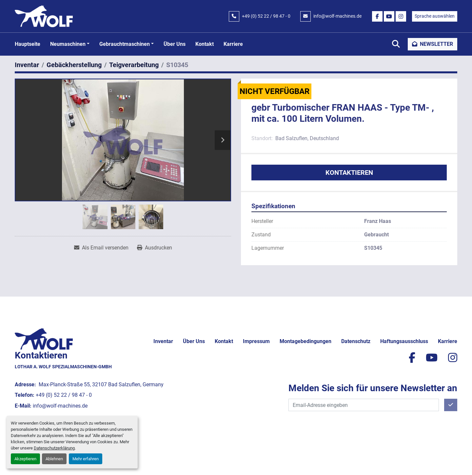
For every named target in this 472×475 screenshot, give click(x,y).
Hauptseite (27, 44)
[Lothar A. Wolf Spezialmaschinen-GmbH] (44, 338)
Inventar (163, 341)
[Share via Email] (101, 248)
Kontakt (204, 44)
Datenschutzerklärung (54, 448)
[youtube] (389, 16)
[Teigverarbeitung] (134, 65)
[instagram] (401, 16)
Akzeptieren (25, 458)
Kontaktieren (349, 172)
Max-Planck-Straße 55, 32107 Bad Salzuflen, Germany (100, 384)
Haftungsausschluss (404, 341)
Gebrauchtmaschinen (124, 44)
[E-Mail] (363, 405)
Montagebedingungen (305, 341)
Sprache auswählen (435, 16)
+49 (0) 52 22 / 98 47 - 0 (266, 16)
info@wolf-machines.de (337, 16)
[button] (69, 44)
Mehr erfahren (85, 458)
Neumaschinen (68, 44)
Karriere (233, 44)
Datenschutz (355, 341)
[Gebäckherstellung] (74, 65)
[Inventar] (27, 65)
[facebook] (377, 16)
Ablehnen (54, 458)
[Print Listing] (154, 248)
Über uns (175, 44)
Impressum (256, 341)
